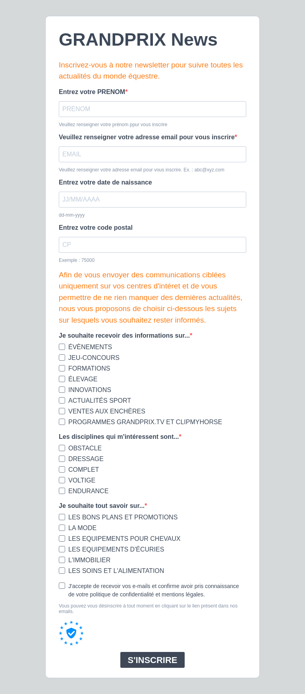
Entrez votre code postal (96, 227)
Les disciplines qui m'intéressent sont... (119, 436)
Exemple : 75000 (77, 260)
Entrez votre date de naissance (105, 182)
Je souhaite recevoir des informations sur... (124, 335)
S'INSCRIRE (152, 660)
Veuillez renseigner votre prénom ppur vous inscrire (113, 124)
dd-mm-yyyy (72, 215)
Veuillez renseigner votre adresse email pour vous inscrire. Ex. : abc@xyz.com (141, 170)
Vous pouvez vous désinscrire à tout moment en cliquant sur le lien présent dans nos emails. (148, 608)
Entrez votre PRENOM (92, 91)
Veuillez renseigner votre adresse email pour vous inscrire (147, 137)
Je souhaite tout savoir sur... (102, 505)
